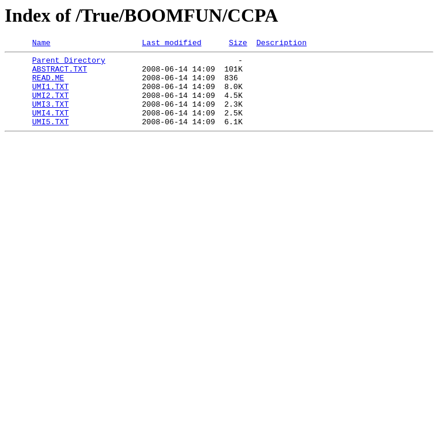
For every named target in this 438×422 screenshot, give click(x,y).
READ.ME (48, 84)
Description (281, 44)
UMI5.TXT (50, 137)
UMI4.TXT (50, 126)
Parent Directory (69, 63)
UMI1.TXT (50, 95)
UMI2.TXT (50, 105)
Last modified (171, 44)
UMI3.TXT (50, 116)
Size (238, 44)
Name (41, 44)
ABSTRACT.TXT (59, 74)
